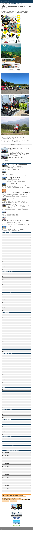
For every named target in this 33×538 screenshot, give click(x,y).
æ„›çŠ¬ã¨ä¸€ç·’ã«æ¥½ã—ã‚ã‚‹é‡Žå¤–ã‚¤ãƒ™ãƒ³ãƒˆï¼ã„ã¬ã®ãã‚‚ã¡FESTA (13, 226)
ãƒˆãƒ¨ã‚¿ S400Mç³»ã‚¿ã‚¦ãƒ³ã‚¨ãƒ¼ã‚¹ (18, 495)
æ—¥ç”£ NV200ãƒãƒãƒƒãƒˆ (16, 498)
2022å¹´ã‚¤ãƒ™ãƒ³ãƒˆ (5, 463)
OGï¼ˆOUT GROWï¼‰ (27, 499)
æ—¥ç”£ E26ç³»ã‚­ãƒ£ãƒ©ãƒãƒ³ (7, 498)
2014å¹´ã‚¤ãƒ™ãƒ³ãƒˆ (5, 485)
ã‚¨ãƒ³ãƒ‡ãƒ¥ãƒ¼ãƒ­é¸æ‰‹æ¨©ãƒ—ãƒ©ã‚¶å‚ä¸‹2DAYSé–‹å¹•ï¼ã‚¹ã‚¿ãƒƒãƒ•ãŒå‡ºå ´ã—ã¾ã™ (16, 205)
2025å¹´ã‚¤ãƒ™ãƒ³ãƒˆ (5, 455)
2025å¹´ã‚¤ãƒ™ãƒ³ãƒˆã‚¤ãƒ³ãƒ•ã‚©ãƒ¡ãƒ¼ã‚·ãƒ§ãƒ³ (15, 3)
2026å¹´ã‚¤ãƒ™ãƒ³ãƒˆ (5, 452)
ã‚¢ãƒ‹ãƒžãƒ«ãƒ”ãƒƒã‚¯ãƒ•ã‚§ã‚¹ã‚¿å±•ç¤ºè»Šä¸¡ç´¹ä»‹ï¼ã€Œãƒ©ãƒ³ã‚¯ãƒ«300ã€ (13, 171)
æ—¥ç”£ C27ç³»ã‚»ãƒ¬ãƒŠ (19, 499)
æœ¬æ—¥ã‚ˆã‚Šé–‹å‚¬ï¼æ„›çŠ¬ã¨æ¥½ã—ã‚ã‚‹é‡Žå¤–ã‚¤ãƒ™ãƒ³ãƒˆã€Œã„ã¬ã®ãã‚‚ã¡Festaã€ (15, 211)
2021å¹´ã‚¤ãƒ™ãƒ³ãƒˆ (5, 466)
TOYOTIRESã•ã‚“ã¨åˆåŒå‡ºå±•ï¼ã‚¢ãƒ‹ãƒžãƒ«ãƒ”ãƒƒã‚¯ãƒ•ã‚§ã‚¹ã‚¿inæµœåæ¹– (16, 192)
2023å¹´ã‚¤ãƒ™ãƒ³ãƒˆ (5, 460)
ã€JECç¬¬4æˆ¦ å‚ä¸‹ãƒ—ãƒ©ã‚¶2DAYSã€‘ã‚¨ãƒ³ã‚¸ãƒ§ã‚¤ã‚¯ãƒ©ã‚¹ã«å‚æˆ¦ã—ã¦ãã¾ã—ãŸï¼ (17, 199)
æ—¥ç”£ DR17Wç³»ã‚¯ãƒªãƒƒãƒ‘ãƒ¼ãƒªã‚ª (8, 499)
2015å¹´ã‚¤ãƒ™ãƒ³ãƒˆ (5, 482)
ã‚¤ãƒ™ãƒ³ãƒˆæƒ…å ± (5, 3)
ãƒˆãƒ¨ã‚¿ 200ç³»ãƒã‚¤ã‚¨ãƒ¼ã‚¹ (7, 495)
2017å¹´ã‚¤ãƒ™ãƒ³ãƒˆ (5, 477)
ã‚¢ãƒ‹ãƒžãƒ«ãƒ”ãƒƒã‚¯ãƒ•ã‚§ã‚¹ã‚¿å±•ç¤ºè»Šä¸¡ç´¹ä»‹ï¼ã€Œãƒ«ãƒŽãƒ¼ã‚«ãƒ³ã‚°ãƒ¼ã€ (13, 178)
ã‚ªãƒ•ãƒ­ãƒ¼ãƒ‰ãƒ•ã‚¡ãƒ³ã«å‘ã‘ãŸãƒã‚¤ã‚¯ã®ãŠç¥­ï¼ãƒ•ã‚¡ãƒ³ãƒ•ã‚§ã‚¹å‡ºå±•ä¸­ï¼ (17, 155)
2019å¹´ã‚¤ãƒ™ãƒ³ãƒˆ (5, 471)
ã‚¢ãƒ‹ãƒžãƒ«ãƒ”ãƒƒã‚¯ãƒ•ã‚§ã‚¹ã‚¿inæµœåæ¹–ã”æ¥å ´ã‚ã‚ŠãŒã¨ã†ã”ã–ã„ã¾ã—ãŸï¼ (15, 183)
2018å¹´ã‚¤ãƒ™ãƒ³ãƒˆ (5, 474)
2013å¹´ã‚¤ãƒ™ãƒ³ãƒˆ (5, 488)
